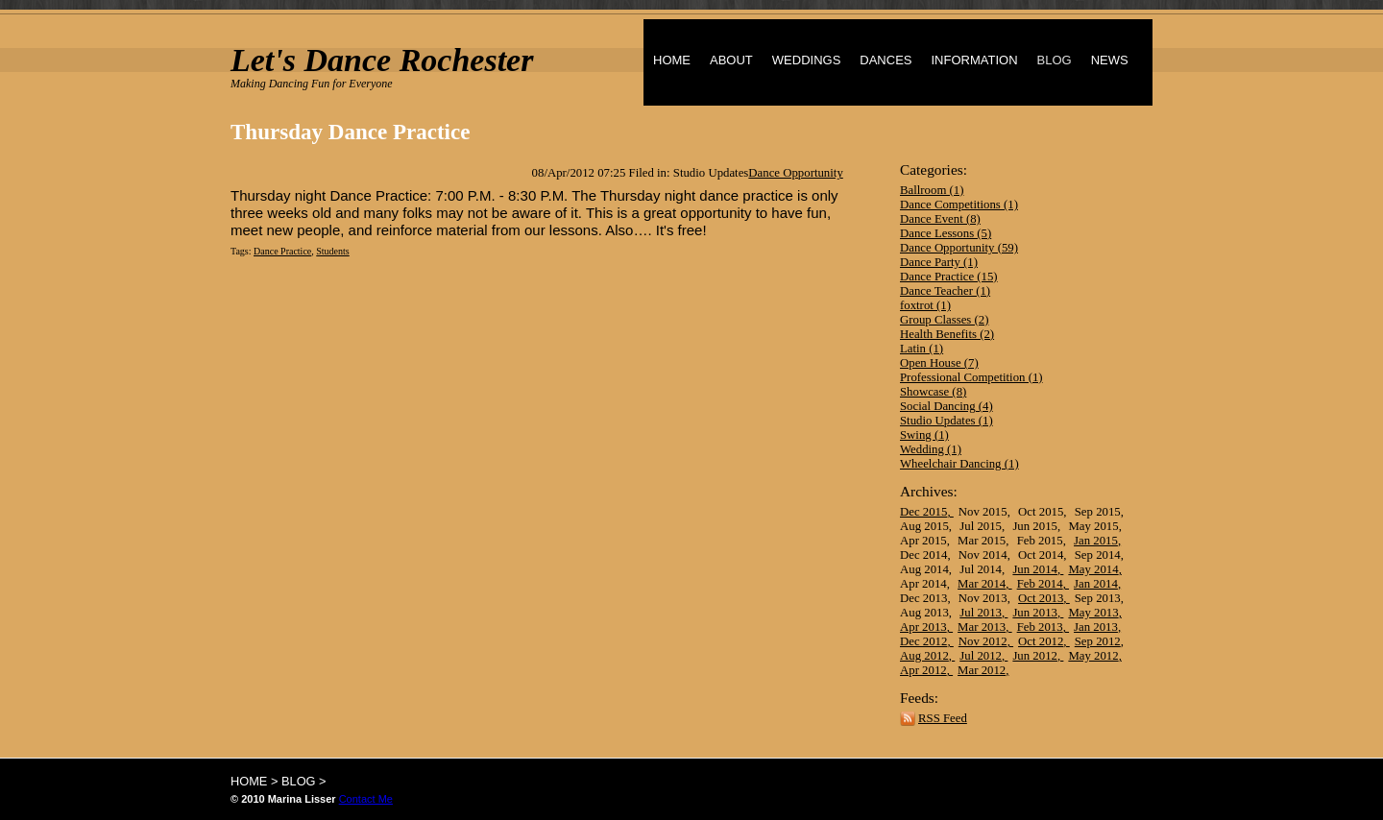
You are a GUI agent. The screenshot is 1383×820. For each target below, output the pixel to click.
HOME (672, 60)
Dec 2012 (923, 641)
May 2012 (1093, 656)
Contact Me (366, 799)
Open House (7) (939, 363)
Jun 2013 (1034, 612)
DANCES (885, 60)
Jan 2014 (1096, 584)
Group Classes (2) (944, 319)
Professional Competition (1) (971, 377)
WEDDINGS (806, 60)
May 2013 (1093, 612)
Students (332, 251)
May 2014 (1093, 569)
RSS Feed (942, 718)
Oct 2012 (1040, 641)
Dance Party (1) (939, 262)
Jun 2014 (1034, 569)
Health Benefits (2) (947, 334)
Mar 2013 (982, 627)
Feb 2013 (1040, 627)
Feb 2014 (1040, 584)
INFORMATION (974, 60)
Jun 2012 (1034, 656)
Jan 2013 (1096, 627)
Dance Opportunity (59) (959, 247)
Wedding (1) (930, 449)
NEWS (1109, 60)
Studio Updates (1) (946, 420)
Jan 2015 (1096, 540)
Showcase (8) (933, 391)
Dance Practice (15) (949, 276)
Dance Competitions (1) (959, 204)
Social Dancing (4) (946, 406)
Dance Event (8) (940, 219)
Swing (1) (924, 435)
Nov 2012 (982, 641)
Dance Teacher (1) (945, 291)
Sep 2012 (1098, 641)
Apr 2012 (923, 670)
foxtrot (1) (925, 305)
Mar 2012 (982, 670)
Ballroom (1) (931, 190)
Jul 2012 (980, 656)
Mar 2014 (982, 584)
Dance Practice (282, 251)
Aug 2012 (924, 656)
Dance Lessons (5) (945, 233)
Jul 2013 (980, 612)
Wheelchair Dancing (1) (959, 463)
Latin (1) (921, 348)
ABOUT (731, 60)
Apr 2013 (923, 627)
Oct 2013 (1040, 598)
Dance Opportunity (795, 173)
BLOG (1054, 60)
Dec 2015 (923, 512)
